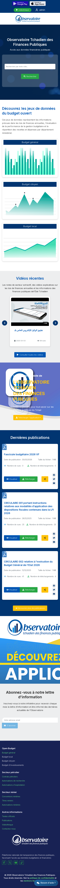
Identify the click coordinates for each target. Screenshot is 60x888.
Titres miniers (7, 800)
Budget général (8, 753)
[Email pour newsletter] (30, 720)
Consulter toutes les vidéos (30, 355)
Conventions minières (11, 796)
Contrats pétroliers (10, 777)
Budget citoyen (8, 761)
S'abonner (10, 725)
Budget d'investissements (13, 765)
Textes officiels (8, 816)
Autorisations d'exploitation (13, 785)
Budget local (7, 757)
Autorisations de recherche (13, 781)
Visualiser (12, 479)
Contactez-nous (9, 829)
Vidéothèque (22, 10)
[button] (46, 883)
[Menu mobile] (55, 19)
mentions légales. (32, 881)
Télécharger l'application (27, 417)
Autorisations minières (11, 805)
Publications (7, 820)
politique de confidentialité (42, 878)
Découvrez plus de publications (30, 608)
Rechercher (30, 76)
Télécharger (28, 479)
